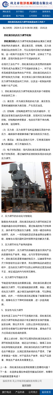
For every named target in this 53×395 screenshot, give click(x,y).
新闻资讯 (46, 11)
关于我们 (20, 11)
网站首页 (7, 11)
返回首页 (46, 392)
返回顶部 (26, 385)
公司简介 (33, 392)
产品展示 (33, 11)
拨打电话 (6, 392)
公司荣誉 (33, 16)
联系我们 (46, 16)
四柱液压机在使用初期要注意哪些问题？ (30, 367)
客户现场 (20, 16)
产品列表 (19, 392)
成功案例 (7, 16)
